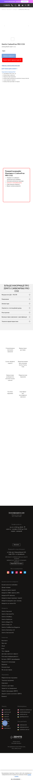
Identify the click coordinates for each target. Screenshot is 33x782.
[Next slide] (29, 26)
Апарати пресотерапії (9, 590)
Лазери (15, 9)
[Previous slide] (4, 26)
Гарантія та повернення (9, 688)
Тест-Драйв (5, 651)
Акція (3, 646)
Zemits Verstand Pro (8, 614)
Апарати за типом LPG (9, 603)
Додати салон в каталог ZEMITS (12, 693)
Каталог (9, 9)
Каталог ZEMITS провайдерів (11, 659)
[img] (12, 5)
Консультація (6, 667)
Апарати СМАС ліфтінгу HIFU (10, 592)
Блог (3, 648)
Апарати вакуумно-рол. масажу (11, 600)
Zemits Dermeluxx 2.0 (8, 630)
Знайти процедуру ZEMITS (10, 691)
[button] (11, 189)
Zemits (3, 9)
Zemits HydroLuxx (7, 619)
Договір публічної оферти (10, 654)
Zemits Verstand (7, 611)
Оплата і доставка (8, 685)
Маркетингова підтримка (9, 677)
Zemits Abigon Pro (7, 622)
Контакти (4, 640)
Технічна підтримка (8, 680)
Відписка (4, 664)
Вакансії (4, 696)
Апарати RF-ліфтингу (8, 595)
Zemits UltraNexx (7, 616)
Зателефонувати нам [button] (16, 513)
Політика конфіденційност (10, 656)
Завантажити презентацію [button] (12, 60)
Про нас (4, 643)
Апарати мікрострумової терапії (12, 598)
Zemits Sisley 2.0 (7, 624)
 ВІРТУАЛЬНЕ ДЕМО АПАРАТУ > (10, 68)
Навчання (5, 683)
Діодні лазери (6, 587)
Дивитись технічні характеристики (11, 65)
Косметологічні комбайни (9, 584)
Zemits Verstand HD (8, 632)
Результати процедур (8, 662)
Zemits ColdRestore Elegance (11, 627)
